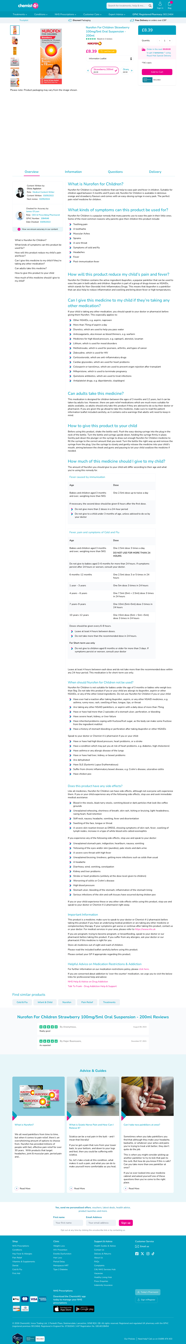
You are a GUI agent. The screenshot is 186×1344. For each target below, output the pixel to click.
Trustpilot (23, 22)
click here (144, 971)
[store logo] (28, 7)
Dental (15, 1267)
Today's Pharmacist (147, 1294)
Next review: (32, 201)
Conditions (41, 16)
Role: (29, 194)
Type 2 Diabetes (60, 1271)
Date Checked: (32, 224)
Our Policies (129, 1340)
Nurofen (66, 1004)
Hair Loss (57, 1259)
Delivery (155, 174)
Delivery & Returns (102, 1255)
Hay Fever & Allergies (22, 1255)
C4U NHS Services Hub (105, 1271)
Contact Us (99, 1251)
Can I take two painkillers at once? (142, 1126)
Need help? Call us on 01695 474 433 (155, 1340)
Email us (142, 1248)
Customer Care (92, 16)
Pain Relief (87, 1004)
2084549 (45, 220)
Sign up (125, 1225)
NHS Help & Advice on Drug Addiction (88, 983)
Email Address (94, 1219)
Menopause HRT (60, 1267)
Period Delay (59, 1263)
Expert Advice (117, 16)
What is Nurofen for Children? (30, 242)
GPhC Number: (33, 220)
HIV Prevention (60, 1251)
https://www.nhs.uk (145, 931)
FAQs (96, 1263)
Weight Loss (59, 1248)
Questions (115, 174)
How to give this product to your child (34, 275)
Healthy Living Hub (103, 1279)
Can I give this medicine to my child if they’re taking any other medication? (38, 264)
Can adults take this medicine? (31, 270)
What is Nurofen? (24, 1126)
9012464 (153, 16)
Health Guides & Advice (105, 1248)
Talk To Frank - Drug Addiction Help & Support (92, 988)
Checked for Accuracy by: (37, 210)
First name (59, 1219)
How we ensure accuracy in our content (40, 231)
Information (73, 174)
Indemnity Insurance (103, 1287)
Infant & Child (45, 1004)
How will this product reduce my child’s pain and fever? (38, 256)
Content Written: (34, 197)
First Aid (16, 1275)
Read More (25, 1190)
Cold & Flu (22, 1004)
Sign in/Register (146, 1301)
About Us (98, 1259)
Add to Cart (157, 74)
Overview (32, 174)
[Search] (150, 7)
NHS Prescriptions (65, 16)
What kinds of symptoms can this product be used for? (38, 248)
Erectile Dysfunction (62, 1255)
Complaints (99, 1267)
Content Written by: (36, 187)
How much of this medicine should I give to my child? (37, 281)
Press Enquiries (101, 1283)
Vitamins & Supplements (23, 1263)
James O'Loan (32, 213)
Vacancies (98, 1275)
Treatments (20, 16)
